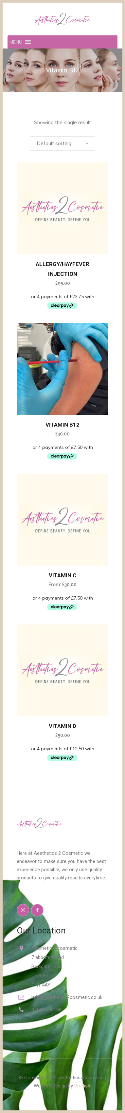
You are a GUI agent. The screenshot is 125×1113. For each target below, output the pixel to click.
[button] (15, 41)
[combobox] (62, 143)
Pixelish (82, 1086)
